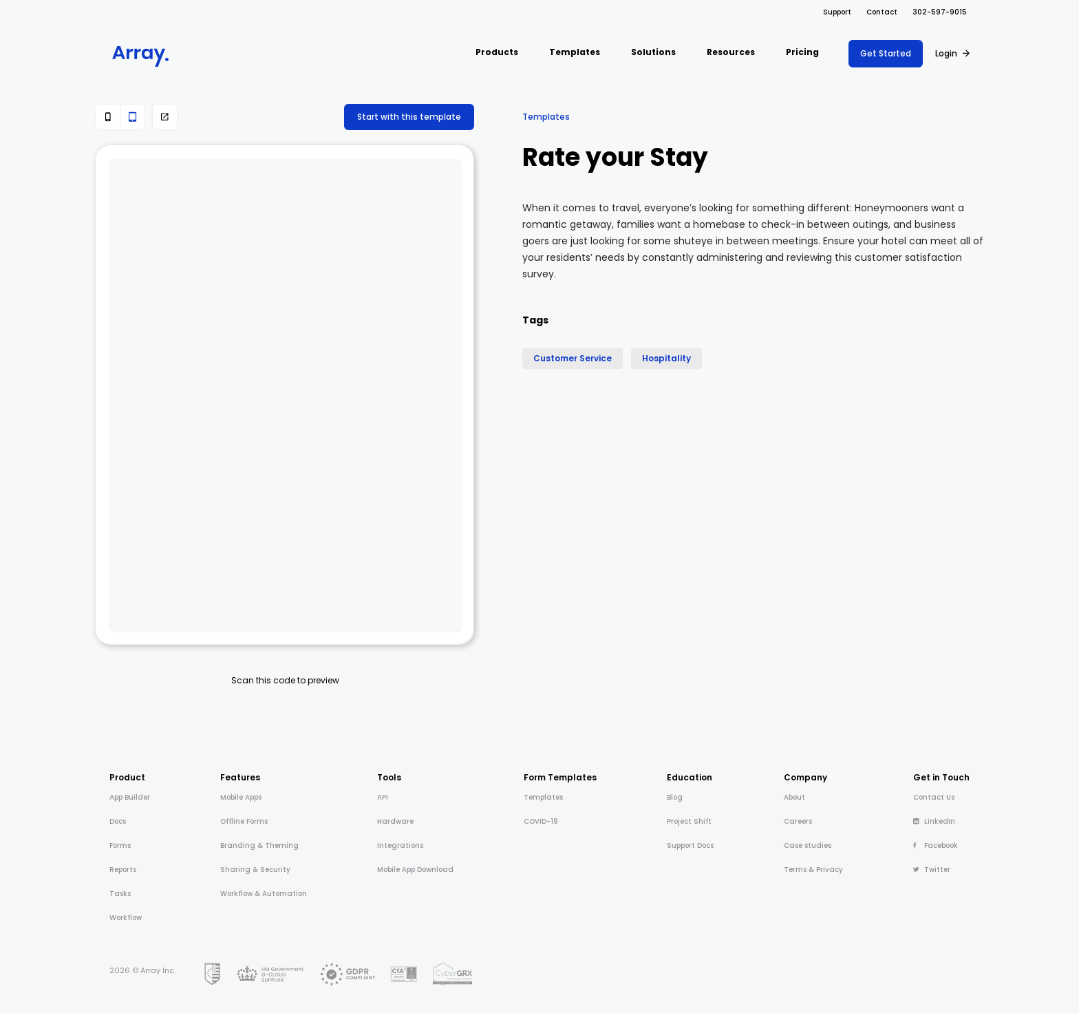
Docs (117, 821)
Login (946, 53)
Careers (798, 821)
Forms (120, 845)
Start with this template (409, 116)
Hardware (395, 821)
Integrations (400, 845)
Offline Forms (244, 821)
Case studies (807, 845)
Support (837, 12)
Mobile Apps (240, 797)
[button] (496, 53)
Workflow (125, 918)
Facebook (935, 845)
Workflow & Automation (263, 893)
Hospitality (666, 358)
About (794, 797)
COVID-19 (541, 821)
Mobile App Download (415, 869)
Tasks (120, 893)
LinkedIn (934, 821)
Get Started (885, 53)
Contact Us (933, 797)
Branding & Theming (259, 845)
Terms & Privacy (813, 869)
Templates (546, 116)
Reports (122, 869)
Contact (881, 12)
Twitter (931, 869)
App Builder (129, 797)
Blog (675, 797)
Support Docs (690, 845)
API (382, 797)
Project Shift (689, 821)
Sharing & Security (255, 869)
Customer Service (572, 358)
